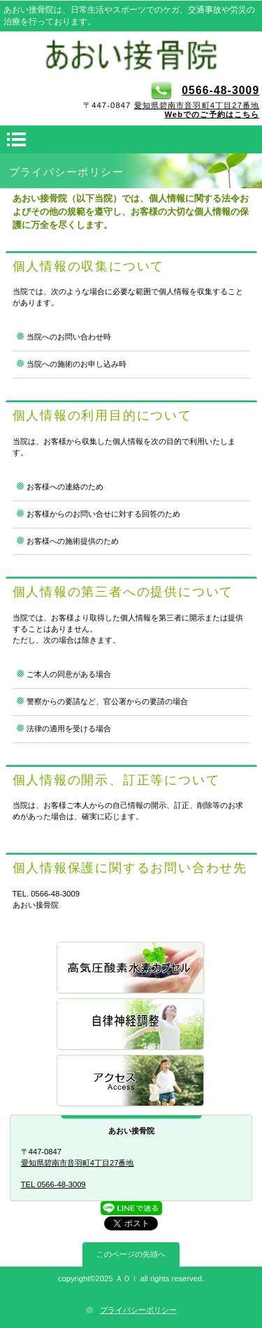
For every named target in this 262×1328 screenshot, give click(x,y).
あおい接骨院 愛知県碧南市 (131, 55)
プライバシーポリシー (138, 1310)
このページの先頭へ (131, 1254)
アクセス (131, 1081)
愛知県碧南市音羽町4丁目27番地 (197, 105)
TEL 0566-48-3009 (53, 1184)
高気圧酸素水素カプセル (131, 968)
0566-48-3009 (205, 90)
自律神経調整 (131, 1025)
